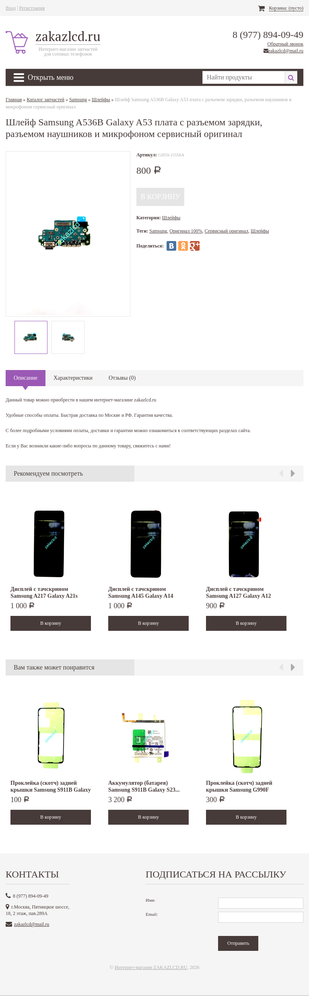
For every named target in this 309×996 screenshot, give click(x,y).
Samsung (78, 99)
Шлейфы (101, 99)
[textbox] (243, 77)
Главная (14, 99)
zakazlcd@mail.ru (285, 51)
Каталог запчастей (45, 99)
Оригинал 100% (185, 231)
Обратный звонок (285, 44)
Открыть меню (44, 77)
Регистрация (32, 8)
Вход (11, 8)
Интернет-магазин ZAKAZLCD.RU (151, 967)
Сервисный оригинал (226, 231)
